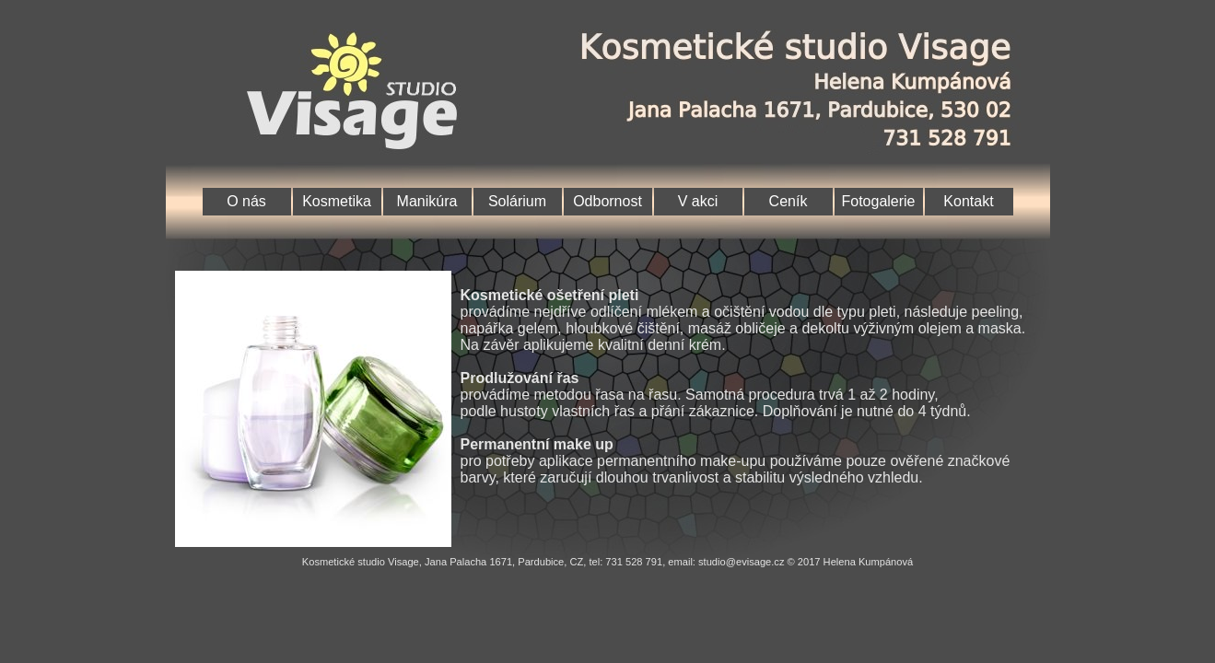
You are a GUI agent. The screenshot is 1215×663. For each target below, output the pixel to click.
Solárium (517, 201)
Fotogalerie (878, 201)
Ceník (788, 201)
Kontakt (968, 201)
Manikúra (427, 201)
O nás (246, 201)
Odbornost (607, 201)
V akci (698, 201)
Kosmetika (336, 201)
